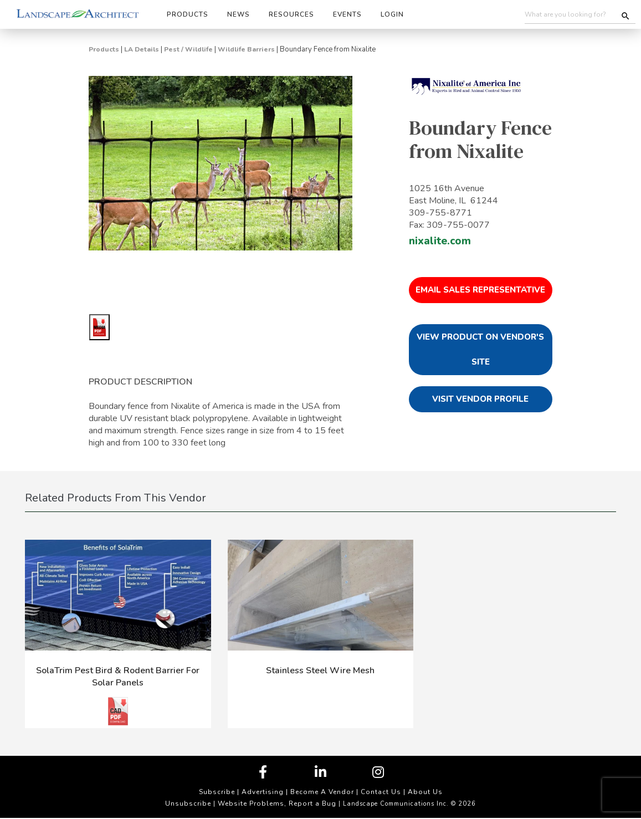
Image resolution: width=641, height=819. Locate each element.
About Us (425, 791)
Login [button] (392, 14)
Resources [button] (291, 14)
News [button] (238, 14)
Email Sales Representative (480, 289)
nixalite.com (440, 241)
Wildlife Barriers (246, 49)
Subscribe (217, 791)
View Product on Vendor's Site (480, 349)
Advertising (263, 791)
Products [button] (187, 14)
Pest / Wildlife (188, 49)
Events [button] (347, 14)
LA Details (141, 49)
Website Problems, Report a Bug (277, 803)
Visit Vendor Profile (480, 399)
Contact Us (381, 791)
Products (104, 49)
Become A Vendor (322, 791)
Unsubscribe (188, 803)
